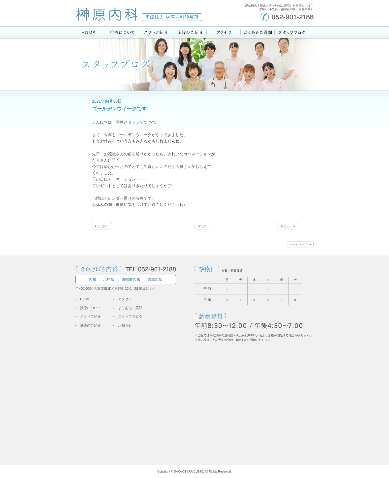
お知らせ (125, 325)
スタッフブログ (130, 317)
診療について (90, 308)
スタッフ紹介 (90, 317)
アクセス (125, 299)
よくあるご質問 (130, 308)
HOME (85, 299)
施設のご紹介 (90, 325)
